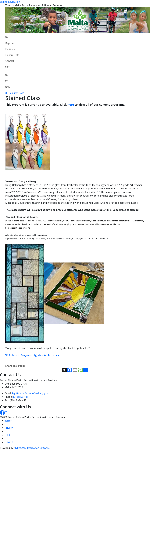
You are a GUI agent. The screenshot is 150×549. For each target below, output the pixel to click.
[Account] (13, 67)
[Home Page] (13, 37)
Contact (9, 61)
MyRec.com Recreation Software (32, 448)
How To (9, 442)
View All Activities (46, 355)
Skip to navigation (10, 1)
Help (7, 435)
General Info (12, 55)
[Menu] (7, 87)
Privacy (9, 427)
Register (10, 43)
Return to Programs (18, 355)
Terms (8, 420)
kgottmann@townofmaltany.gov (30, 393)
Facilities (10, 49)
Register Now (16, 93)
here (70, 105)
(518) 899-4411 (21, 396)
